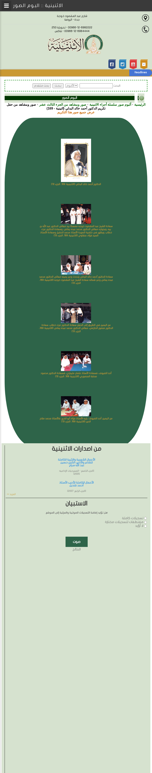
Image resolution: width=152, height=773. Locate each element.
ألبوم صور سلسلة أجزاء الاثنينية (110, 104)
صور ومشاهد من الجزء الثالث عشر (62, 104)
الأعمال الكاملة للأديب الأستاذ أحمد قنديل (76, 484)
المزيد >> (11, 494)
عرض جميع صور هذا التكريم (76, 112)
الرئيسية (139, 104)
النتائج (77, 549)
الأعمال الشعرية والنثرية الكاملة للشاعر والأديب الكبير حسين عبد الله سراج (76, 462)
